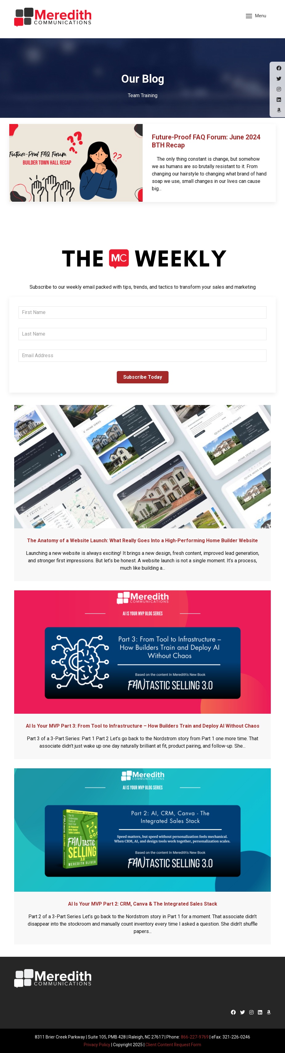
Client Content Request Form (173, 1044)
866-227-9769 (195, 1036)
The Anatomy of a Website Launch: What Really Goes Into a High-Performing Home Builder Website (142, 540)
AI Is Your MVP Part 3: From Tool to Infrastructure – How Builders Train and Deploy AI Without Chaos (142, 726)
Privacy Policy (97, 1044)
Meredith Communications (52, 18)
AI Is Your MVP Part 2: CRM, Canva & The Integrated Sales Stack (142, 904)
